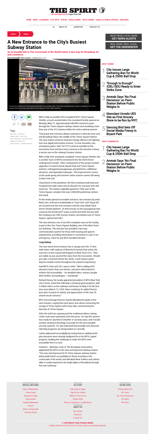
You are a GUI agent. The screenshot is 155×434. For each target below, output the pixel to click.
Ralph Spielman (13, 58)
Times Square (25, 58)
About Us (63, 27)
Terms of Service (70, 425)
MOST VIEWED (108, 64)
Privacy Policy (82, 425)
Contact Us (94, 27)
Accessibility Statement (97, 425)
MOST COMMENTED (110, 141)
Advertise (78, 27)
